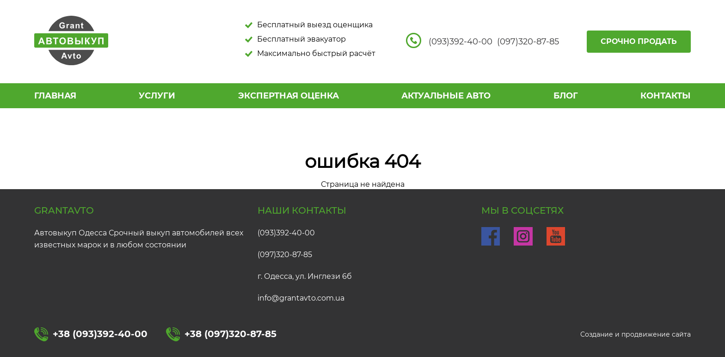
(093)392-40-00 (286, 232)
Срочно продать (639, 41)
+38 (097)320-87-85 (221, 334)
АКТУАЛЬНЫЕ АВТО (446, 96)
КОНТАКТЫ (665, 96)
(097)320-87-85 (285, 254)
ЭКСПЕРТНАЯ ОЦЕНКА (288, 96)
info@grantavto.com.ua (301, 298)
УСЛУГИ (157, 96)
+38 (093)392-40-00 (90, 334)
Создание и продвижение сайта (635, 334)
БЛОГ (565, 96)
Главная (55, 96)
